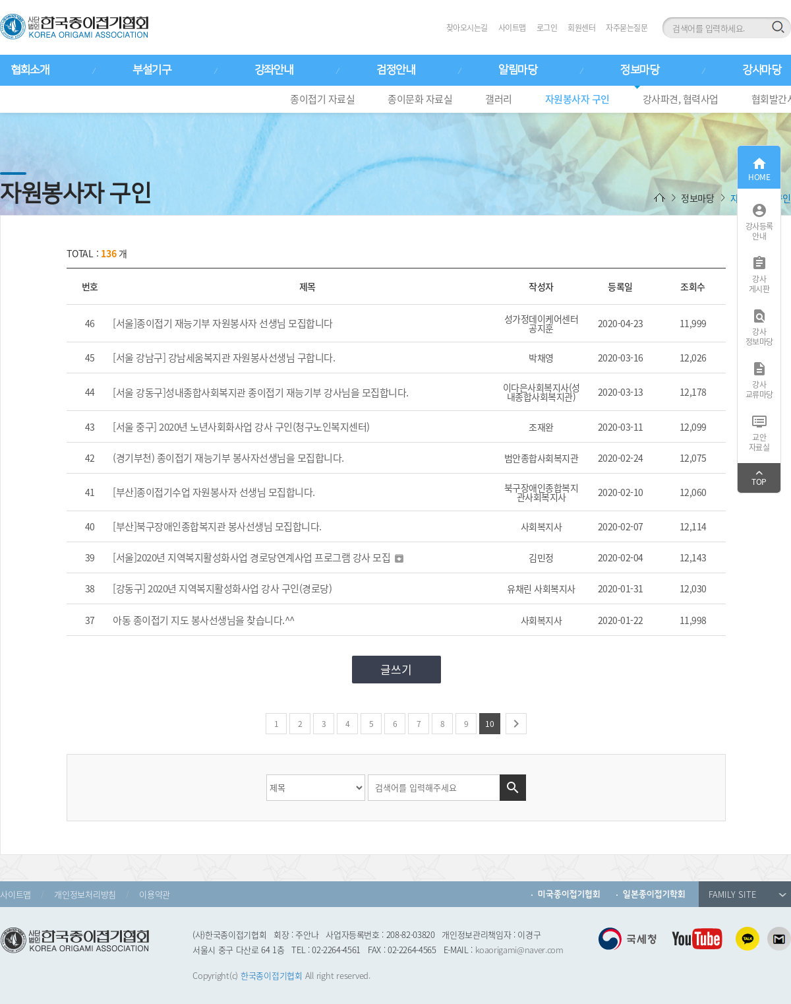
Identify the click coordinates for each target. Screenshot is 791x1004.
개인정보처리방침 (85, 894)
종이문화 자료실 (420, 99)
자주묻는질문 (626, 28)
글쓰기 (396, 669)
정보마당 (639, 70)
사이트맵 (512, 28)
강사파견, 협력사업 (680, 99)
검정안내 (395, 70)
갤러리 (498, 99)
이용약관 (154, 894)
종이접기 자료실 (322, 99)
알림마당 (517, 70)
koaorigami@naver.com (519, 949)
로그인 (547, 28)
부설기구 (151, 70)
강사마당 (761, 70)
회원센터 (581, 28)
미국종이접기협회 (569, 894)
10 (489, 724)
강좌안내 (273, 70)
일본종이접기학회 (654, 894)
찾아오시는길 (467, 28)
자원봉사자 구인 (577, 99)
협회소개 (30, 70)
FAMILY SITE (747, 894)
